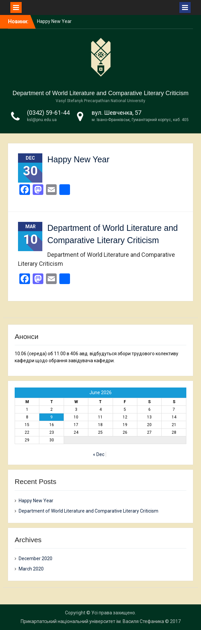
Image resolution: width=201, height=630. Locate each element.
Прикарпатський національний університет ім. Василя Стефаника (92, 621)
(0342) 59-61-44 (48, 112)
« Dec (98, 454)
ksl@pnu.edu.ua (42, 119)
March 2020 (31, 568)
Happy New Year (54, 21)
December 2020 (35, 558)
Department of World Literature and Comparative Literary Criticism (101, 93)
